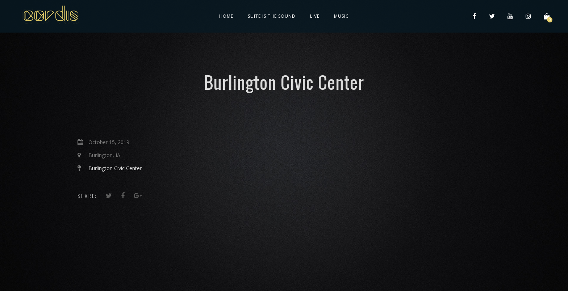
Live (315, 16)
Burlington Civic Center (115, 168)
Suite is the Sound (272, 16)
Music (341, 16)
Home (226, 16)
